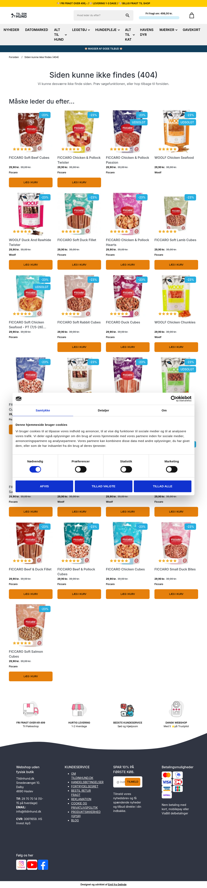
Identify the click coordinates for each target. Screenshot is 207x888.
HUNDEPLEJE (107, 30)
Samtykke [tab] (43, 410)
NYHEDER (11, 30)
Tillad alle (162, 486)
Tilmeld (132, 781)
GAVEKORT (191, 30)
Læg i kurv (31, 182)
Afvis (44, 486)
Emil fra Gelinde (117, 884)
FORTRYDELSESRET (84, 786)
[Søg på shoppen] (127, 15)
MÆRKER (168, 30)
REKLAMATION (81, 799)
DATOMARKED (36, 30)
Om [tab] (164, 410)
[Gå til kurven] (191, 15)
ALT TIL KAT (129, 34)
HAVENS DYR (146, 32)
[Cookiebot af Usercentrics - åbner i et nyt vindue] (173, 399)
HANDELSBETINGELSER (87, 782)
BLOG (75, 820)
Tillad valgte (103, 486)
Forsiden (14, 57)
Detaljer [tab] (103, 410)
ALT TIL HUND (60, 34)
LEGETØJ (80, 30)
